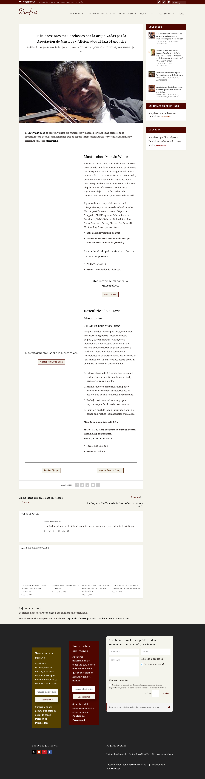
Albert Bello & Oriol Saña (51, 358)
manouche (52, 136)
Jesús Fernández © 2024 (135, 760)
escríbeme (161, 141)
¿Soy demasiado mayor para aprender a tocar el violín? (60, 2)
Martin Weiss (110, 290)
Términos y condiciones (162, 750)
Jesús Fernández (52, 43)
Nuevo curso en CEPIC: (169, 51)
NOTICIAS (110, 43)
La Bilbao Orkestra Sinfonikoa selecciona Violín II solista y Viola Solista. (95, 584)
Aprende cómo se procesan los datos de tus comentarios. (98, 614)
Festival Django (36, 128)
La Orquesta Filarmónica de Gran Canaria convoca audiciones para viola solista (169, 32)
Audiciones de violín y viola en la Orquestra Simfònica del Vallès (169, 85)
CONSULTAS (166, 10)
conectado (49, 608)
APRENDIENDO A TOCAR (99, 10)
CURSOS (99, 43)
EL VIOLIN (75, 10)
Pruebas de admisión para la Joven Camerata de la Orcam (169, 70)
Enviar (166, 689)
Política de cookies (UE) (139, 750)
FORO (181, 10)
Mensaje (115, 764)
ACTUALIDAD (85, 43)
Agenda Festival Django (110, 466)
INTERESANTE (126, 10)
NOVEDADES (146, 10)
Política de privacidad (152, 660)
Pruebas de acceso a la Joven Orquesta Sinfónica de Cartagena (34, 584)
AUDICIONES (172, 37)
